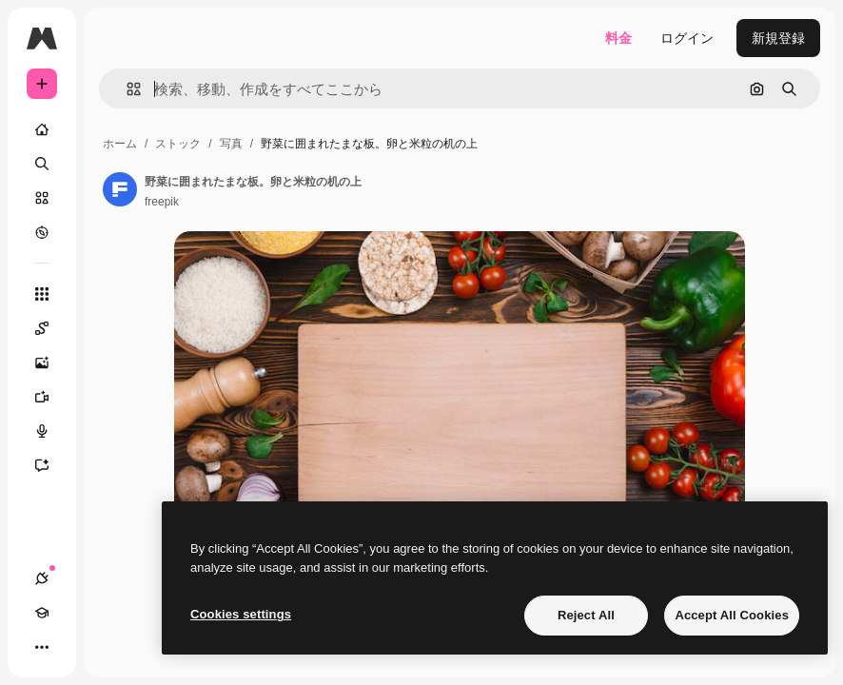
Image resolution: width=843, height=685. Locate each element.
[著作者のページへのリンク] (120, 189)
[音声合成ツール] (51, 431)
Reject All (586, 615)
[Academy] (42, 612)
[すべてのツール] (42, 294)
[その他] (42, 647)
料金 (618, 38)
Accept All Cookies (732, 615)
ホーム (120, 143)
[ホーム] (42, 129)
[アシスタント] (51, 465)
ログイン (687, 38)
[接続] (42, 578)
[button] (126, 89)
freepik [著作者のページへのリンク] (162, 201)
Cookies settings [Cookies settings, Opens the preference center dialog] (240, 614)
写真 (231, 143)
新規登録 (778, 38)
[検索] (42, 163)
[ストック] (42, 198)
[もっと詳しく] (42, 232)
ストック (178, 143)
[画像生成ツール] (51, 362)
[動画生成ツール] (51, 397)
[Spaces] (51, 328)
